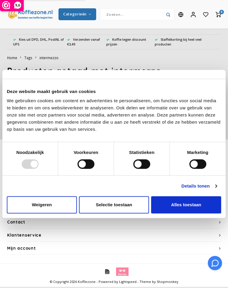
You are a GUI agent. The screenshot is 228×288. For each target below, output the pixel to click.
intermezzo (48, 58)
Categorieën (77, 14)
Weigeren (42, 204)
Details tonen (195, 185)
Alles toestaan (186, 204)
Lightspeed (128, 283)
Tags (28, 58)
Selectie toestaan (114, 204)
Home (12, 58)
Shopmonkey (167, 283)
